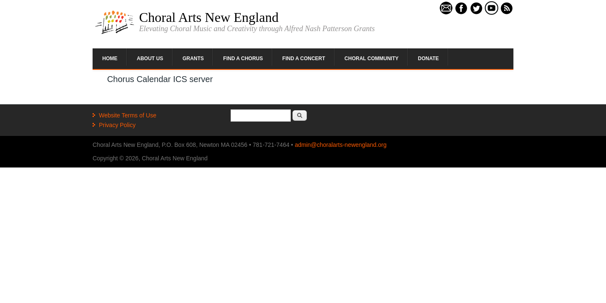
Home (109, 58)
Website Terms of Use (127, 115)
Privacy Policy (117, 125)
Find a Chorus (243, 58)
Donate (428, 58)
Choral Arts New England (209, 17)
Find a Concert (303, 58)
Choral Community (372, 58)
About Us (150, 58)
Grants (193, 58)
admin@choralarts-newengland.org (340, 144)
